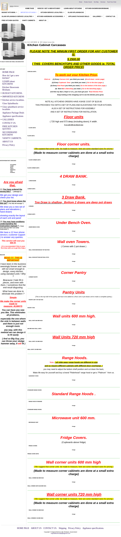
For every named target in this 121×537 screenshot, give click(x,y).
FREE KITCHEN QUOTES (9, 127)
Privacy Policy (8, 145)
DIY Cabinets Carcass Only (47, 42)
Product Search (88, 2)
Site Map (96, 2)
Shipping (62, 528)
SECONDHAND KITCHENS (9, 133)
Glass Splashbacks (10, 103)
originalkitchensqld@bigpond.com (60, 533)
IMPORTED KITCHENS (18, 42)
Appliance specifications (12, 116)
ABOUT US (7, 141)
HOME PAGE (5, 42)
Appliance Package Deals (13, 113)
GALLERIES (8, 119)
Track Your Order (111, 2)
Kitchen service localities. (13, 100)
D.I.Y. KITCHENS (32, 42)
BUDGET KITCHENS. (12, 93)
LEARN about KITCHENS (8, 82)
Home (80, 2)
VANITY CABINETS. (12, 138)
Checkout (102, 2)
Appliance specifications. (93, 528)
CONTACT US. (9, 123)
